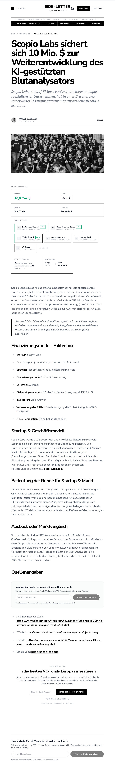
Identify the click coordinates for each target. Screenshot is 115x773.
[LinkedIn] (72, 8)
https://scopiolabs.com (44, 651)
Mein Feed (98, 8)
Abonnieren (83, 8)
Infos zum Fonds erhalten (72, 692)
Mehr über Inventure (57, 699)
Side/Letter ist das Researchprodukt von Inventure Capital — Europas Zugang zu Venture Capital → (57, 19)
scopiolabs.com (53, 469)
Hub (13, 34)
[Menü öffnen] (18, 8)
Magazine (24, 34)
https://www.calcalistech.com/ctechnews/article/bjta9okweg (61, 632)
